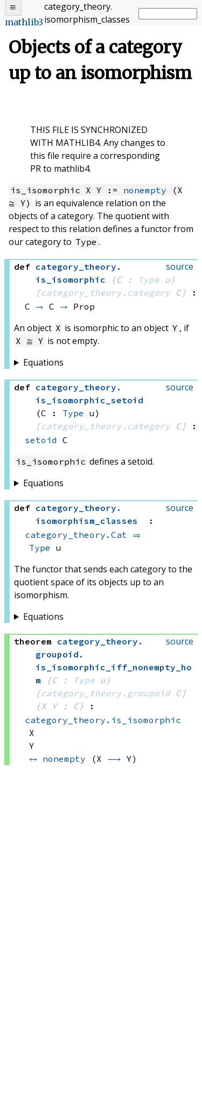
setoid (41, 440)
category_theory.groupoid (105, 693)
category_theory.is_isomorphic (103, 719)
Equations (43, 362)
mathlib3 (24, 22)
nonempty (144, 190)
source (179, 266)
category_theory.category (105, 292)
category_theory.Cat (76, 534)
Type (148, 279)
